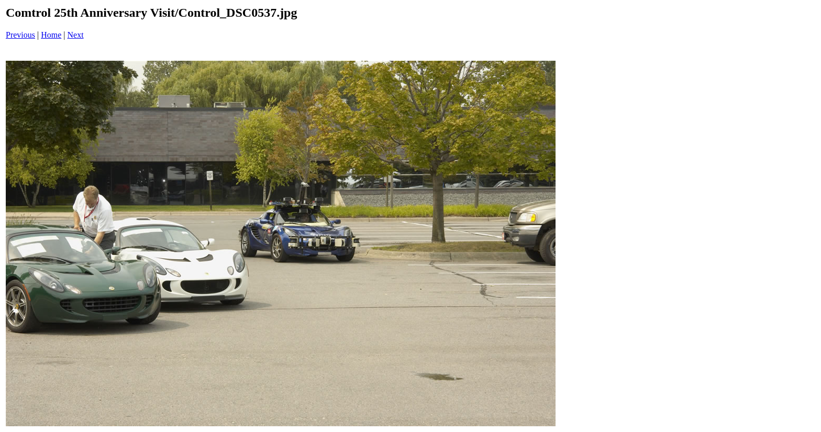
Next (76, 34)
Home (51, 34)
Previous (20, 34)
